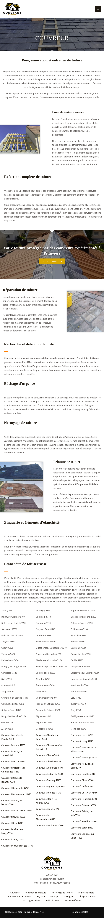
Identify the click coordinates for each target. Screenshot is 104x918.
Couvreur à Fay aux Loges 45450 (51, 786)
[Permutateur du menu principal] (98, 9)
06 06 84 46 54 (52, 874)
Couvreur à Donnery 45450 (48, 780)
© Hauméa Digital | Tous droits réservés (24, 911)
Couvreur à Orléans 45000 (83, 786)
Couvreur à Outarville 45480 (84, 792)
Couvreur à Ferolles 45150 (48, 792)
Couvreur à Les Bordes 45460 (50, 825)
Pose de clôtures (73, 900)
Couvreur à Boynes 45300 (13, 816)
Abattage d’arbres (31, 900)
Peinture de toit (86, 892)
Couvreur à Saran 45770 (82, 827)
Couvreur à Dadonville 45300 (50, 773)
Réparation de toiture (35, 892)
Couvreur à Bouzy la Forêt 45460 (17, 810)
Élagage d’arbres (88, 896)
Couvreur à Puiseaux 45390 (84, 805)
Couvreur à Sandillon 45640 (84, 821)
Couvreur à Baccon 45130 (13, 761)
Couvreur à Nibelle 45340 (83, 773)
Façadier (41, 896)
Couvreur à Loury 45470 (82, 741)
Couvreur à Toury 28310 (12, 839)
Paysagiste (69, 896)
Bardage (54, 896)
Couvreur (15, 892)
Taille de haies (53, 900)
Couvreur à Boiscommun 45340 (16, 794)
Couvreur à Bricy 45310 (12, 823)
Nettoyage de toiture (62, 892)
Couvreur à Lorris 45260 (82, 735)
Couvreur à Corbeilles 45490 (49, 767)
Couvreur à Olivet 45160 (82, 780)
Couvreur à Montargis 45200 (84, 757)
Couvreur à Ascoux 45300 (13, 745)
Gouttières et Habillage (19, 896)
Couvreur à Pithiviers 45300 (84, 798)
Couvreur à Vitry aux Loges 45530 (17, 845)
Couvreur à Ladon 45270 (47, 808)
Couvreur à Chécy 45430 (47, 755)
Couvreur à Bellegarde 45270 (15, 788)
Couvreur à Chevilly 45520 (48, 761)
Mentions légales (80, 911)
